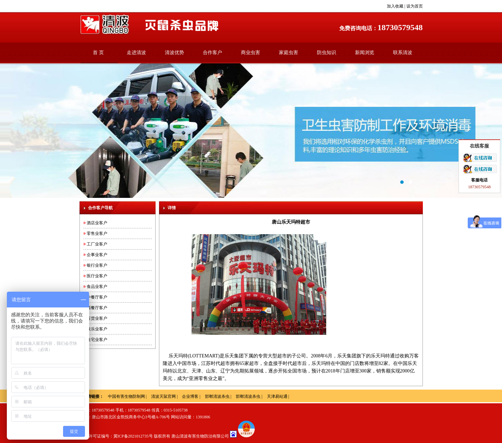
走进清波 (136, 52)
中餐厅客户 (97, 297)
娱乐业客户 (97, 329)
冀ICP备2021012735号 (133, 436)
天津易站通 (277, 396)
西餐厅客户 (97, 307)
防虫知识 (326, 52)
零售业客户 (97, 233)
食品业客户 (97, 286)
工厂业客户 (97, 244)
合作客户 (212, 52)
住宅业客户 (97, 339)
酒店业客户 (97, 222)
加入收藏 (395, 6)
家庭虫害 (288, 52)
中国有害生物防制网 (126, 396)
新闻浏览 (364, 52)
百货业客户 (97, 318)
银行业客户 (97, 265)
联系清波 (402, 52)
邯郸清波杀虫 (217, 396)
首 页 (98, 52)
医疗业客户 (97, 276)
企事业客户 (97, 254)
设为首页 (414, 6)
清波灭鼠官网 (163, 396)
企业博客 (190, 396)
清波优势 (174, 52)
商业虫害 (250, 52)
